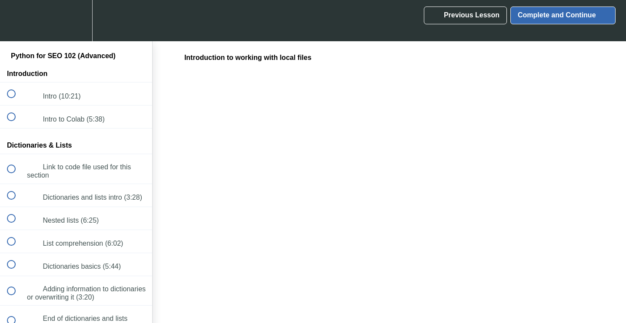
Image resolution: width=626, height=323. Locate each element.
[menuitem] (76, 20)
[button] (16, 20)
